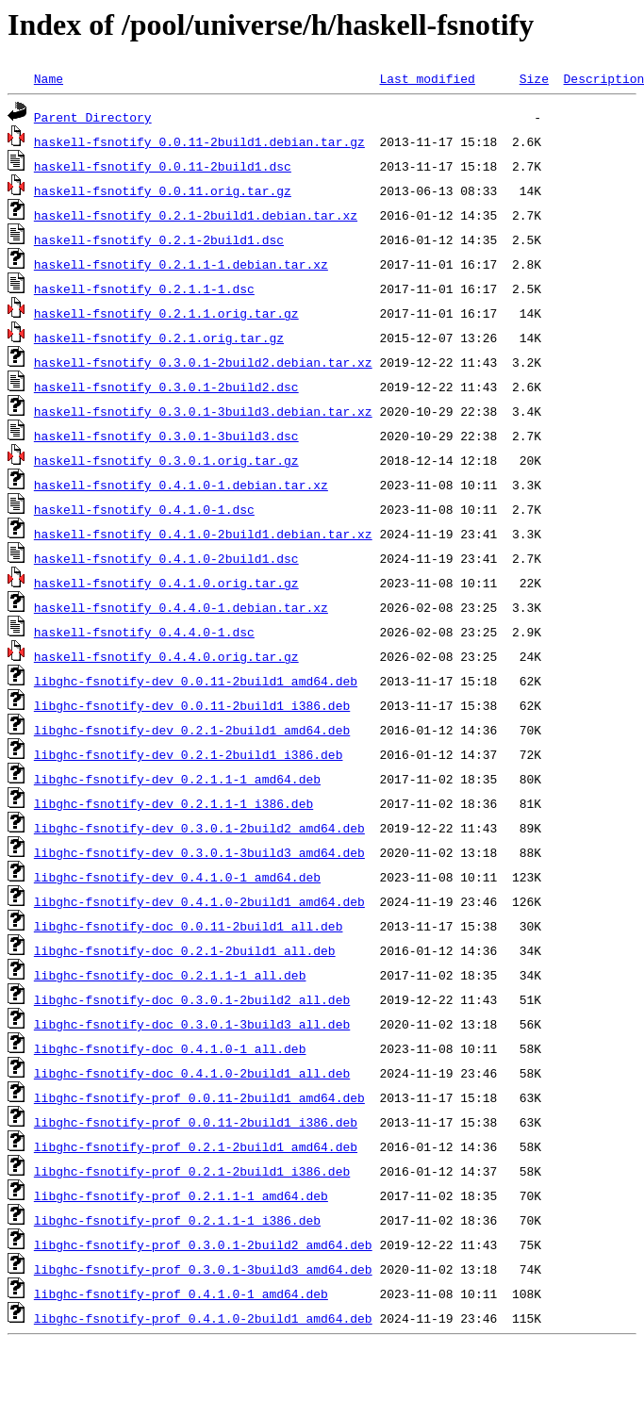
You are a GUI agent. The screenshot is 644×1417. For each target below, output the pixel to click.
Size (534, 78)
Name (48, 78)
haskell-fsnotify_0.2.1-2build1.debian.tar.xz (195, 214)
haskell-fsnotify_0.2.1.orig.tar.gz (159, 337)
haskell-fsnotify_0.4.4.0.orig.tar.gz (166, 656)
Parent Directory (93, 116)
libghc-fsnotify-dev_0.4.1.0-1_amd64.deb (177, 876)
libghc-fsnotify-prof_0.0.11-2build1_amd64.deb (199, 1097)
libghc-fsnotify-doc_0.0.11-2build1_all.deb (188, 925)
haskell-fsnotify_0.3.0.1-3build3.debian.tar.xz (203, 411)
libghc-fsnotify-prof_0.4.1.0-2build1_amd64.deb (203, 1318)
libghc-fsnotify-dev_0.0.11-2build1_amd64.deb (195, 680)
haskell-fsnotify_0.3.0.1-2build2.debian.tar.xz (203, 362)
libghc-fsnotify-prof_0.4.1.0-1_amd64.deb (181, 1293)
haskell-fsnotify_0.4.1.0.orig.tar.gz (166, 582)
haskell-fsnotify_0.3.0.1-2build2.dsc (166, 386)
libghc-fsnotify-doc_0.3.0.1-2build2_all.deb (192, 999)
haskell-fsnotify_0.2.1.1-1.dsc (144, 288)
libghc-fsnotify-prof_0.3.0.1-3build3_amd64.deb (203, 1268)
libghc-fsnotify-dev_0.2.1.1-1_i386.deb (173, 803)
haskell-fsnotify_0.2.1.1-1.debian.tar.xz (181, 263)
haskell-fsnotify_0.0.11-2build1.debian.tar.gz (199, 141)
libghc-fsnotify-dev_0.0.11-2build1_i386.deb (192, 705)
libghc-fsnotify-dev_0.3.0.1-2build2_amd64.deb (199, 827)
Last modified (426, 78)
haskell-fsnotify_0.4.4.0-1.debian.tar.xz (181, 607)
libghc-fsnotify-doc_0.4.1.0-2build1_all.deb (192, 1072)
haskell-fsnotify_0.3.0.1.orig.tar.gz (166, 460)
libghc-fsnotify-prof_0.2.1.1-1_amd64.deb (181, 1195)
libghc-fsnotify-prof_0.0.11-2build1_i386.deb (195, 1121)
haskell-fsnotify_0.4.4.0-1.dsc (144, 631)
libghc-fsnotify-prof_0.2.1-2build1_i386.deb (192, 1170)
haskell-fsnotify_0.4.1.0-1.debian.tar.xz (181, 484)
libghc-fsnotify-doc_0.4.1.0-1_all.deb (170, 1048)
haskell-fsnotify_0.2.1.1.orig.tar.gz (166, 313)
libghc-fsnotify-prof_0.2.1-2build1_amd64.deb (195, 1146)
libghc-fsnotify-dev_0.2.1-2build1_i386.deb (188, 754)
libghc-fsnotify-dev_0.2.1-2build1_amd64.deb (192, 729)
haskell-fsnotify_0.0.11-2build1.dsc (162, 165)
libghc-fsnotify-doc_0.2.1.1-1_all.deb (170, 974)
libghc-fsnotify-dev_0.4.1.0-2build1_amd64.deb (199, 901)
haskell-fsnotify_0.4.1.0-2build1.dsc (166, 558)
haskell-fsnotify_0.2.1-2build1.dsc (159, 239)
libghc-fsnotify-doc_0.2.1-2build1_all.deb (185, 950)
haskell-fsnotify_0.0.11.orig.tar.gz (162, 190)
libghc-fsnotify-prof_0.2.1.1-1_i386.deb (177, 1219)
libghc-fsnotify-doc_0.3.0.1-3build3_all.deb (192, 1023)
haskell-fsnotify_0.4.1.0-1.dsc (144, 509)
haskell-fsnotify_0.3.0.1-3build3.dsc (166, 435)
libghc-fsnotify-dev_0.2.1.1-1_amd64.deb (177, 778)
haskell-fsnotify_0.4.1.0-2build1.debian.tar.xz (203, 533)
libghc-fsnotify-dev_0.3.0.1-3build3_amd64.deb (199, 852)
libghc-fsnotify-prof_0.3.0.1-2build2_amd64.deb (203, 1244)
